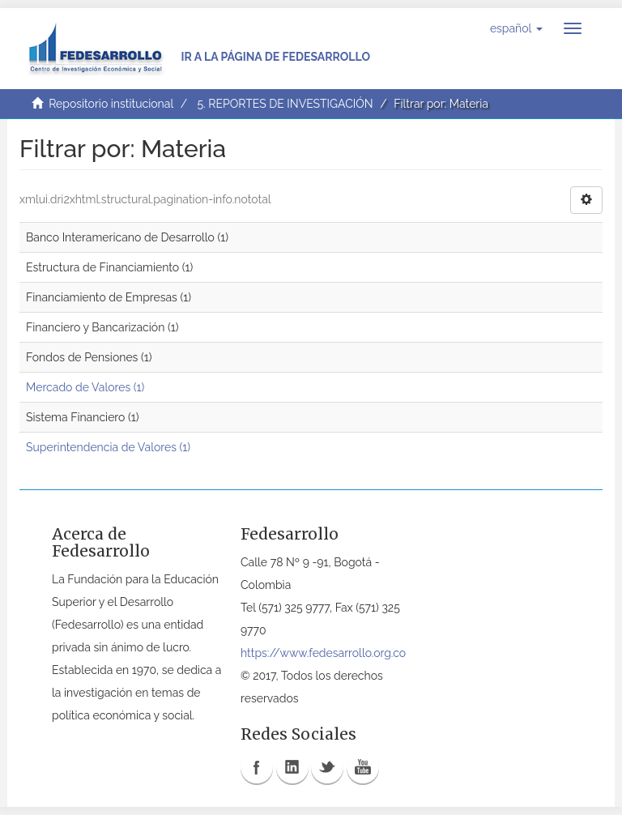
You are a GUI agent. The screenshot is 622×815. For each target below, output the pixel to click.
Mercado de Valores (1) (85, 387)
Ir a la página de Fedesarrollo (275, 56)
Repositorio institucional (111, 103)
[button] (516, 28)
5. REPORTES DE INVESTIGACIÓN (285, 103)
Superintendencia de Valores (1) (108, 447)
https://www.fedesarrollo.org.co (323, 652)
